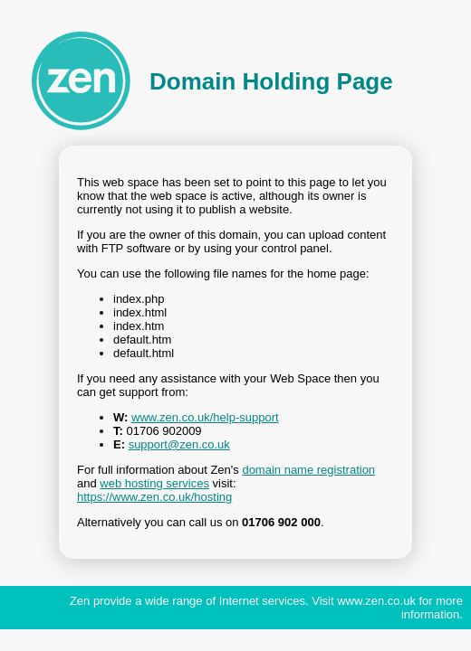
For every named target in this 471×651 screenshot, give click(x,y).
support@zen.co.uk (179, 444)
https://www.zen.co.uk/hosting (154, 497)
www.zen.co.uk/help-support (205, 417)
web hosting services (154, 483)
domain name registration (308, 469)
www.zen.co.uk (376, 601)
